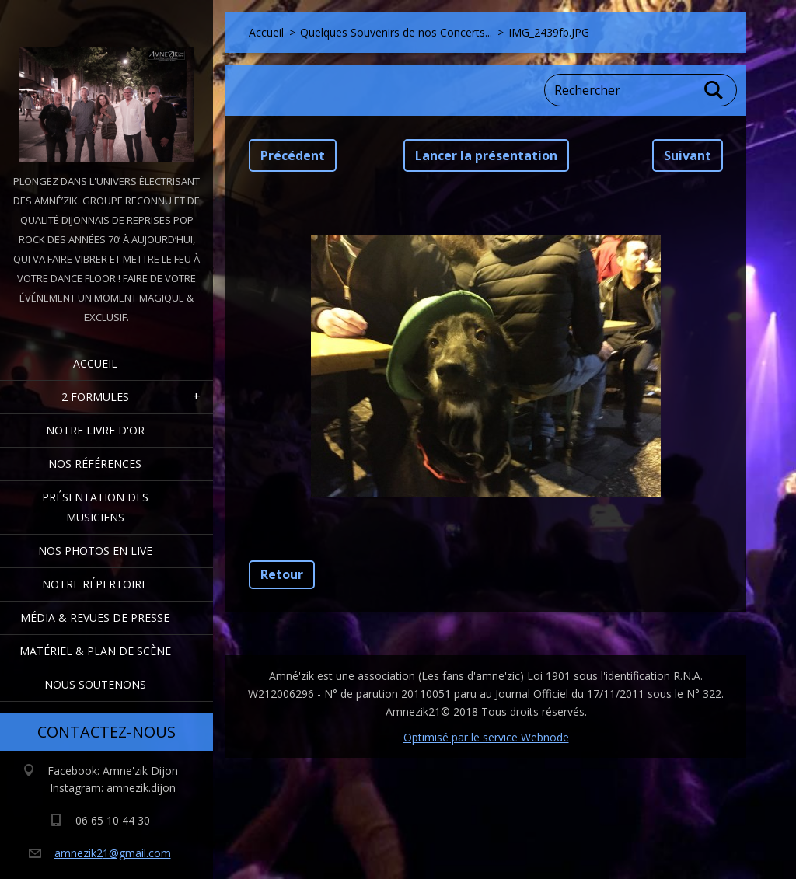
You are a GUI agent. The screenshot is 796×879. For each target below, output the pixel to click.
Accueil (95, 363)
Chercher (714, 90)
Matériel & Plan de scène (95, 651)
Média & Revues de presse (94, 617)
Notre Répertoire (95, 584)
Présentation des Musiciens (95, 507)
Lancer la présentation (486, 155)
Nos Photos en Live (95, 550)
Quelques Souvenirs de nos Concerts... (396, 32)
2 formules (95, 396)
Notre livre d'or (95, 430)
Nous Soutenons (95, 684)
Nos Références (94, 463)
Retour (281, 574)
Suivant (687, 155)
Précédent (292, 155)
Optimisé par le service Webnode (486, 737)
